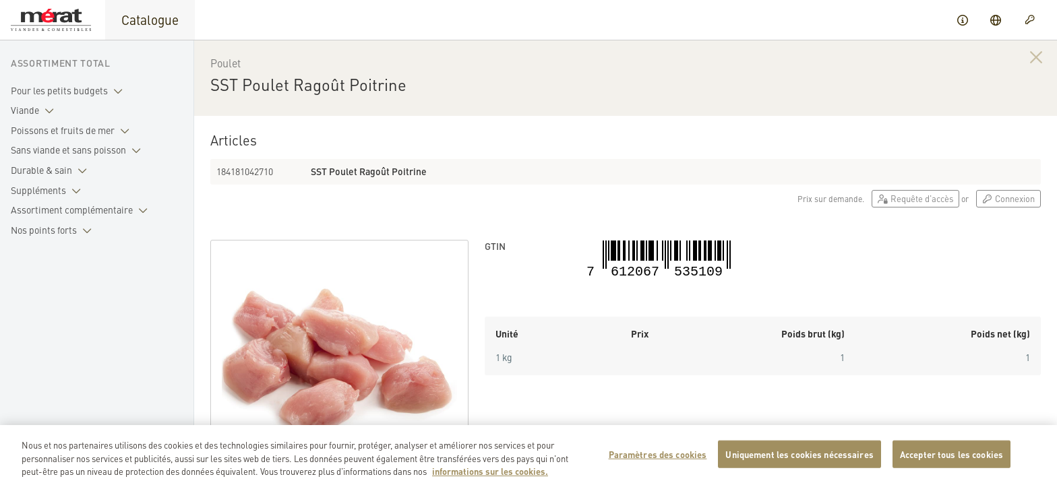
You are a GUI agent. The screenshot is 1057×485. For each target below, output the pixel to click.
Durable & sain (51, 170)
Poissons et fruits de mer (73, 130)
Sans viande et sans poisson (78, 150)
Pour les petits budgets (69, 91)
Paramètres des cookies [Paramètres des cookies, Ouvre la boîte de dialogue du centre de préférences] (658, 459)
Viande (35, 110)
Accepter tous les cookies (951, 459)
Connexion (1008, 198)
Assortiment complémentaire (82, 210)
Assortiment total (61, 62)
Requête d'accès (915, 198)
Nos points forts (54, 230)
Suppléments (48, 190)
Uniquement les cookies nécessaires (799, 459)
